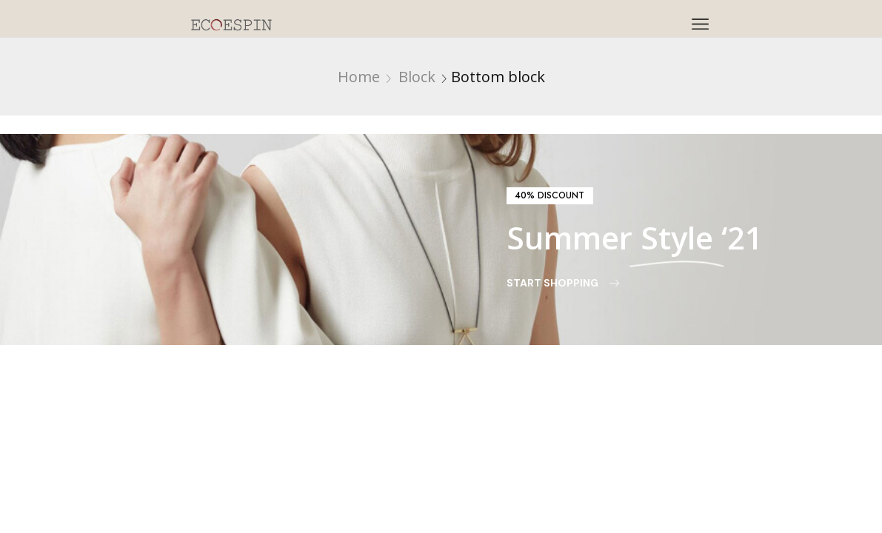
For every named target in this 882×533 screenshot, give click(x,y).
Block (416, 77)
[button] (550, 195)
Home (359, 77)
